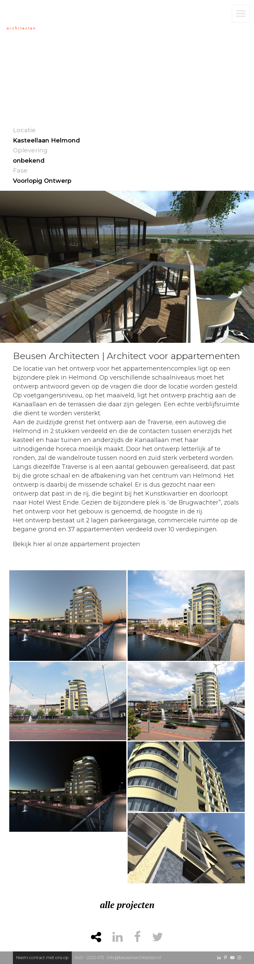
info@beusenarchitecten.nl (134, 957)
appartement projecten (105, 544)
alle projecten (127, 905)
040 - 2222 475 (89, 957)
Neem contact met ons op (42, 957)
